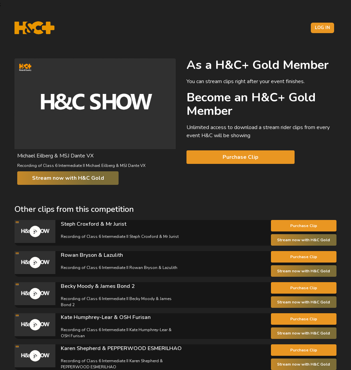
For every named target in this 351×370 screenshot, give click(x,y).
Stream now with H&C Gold (68, 178)
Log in (322, 28)
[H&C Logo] (34, 28)
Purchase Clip (240, 157)
